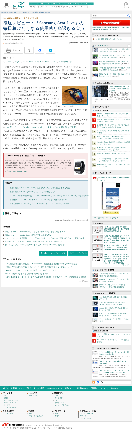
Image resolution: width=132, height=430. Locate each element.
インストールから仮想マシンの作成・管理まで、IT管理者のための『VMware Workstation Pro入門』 (115, 247)
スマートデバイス (34, 62)
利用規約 (94, 388)
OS (24, 62)
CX (56, 400)
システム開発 (8, 413)
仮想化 (6, 398)
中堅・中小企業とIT (36, 416)
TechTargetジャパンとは (54, 388)
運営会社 (61, 428)
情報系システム (60, 403)
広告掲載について (82, 388)
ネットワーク (8, 405)
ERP (56, 396)
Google (17, 62)
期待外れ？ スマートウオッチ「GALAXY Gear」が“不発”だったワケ (38, 200)
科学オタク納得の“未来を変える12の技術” (112, 153)
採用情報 (69, 428)
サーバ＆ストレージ (11, 400)
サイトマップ (103, 388)
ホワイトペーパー (86, 413)
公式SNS (15, 428)
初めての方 (114, 388)
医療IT (57, 413)
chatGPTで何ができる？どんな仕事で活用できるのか (26, 274)
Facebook (98, 382)
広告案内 (23, 428)
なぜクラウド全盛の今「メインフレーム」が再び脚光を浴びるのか (119, 89)
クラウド (7, 396)
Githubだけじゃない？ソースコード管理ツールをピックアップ (30, 270)
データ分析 (59, 398)
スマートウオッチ (65, 62)
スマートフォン (49, 62)
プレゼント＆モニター (88, 418)
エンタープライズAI (62, 405)
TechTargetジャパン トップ (53, 253)
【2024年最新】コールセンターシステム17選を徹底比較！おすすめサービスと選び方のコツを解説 (45, 277)
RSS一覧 (83, 416)
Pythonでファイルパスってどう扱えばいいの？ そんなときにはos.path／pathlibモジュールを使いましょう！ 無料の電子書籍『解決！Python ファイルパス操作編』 (116, 259)
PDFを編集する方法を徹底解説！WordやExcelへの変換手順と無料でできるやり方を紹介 (41, 264)
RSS (93, 382)
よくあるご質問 (39, 388)
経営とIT (32, 413)
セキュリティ (34, 396)
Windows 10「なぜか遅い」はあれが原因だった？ (114, 179)
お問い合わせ (69, 388)
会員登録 (14, 388)
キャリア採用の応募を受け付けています (108, 39)
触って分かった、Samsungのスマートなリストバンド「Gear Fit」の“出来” (40, 204)
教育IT (57, 416)
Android (8, 62)
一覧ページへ (125, 265)
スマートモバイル (78, 253)
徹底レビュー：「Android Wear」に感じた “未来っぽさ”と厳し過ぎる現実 (40, 188)
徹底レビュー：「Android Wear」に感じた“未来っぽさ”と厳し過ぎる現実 (41, 127)
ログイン (5, 388)
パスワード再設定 (25, 388)
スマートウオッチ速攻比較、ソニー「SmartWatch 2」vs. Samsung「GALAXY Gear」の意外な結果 (49, 196)
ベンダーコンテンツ (102, 46)
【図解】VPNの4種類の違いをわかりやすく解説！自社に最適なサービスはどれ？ (38, 267)
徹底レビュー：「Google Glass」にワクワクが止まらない (33, 192)
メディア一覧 (6, 428)
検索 (129, 16)
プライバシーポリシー (45, 428)
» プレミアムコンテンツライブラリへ (106, 218)
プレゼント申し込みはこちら (16, 171)
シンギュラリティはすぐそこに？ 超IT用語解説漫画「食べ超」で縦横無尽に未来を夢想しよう (116, 229)
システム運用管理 (10, 407)
